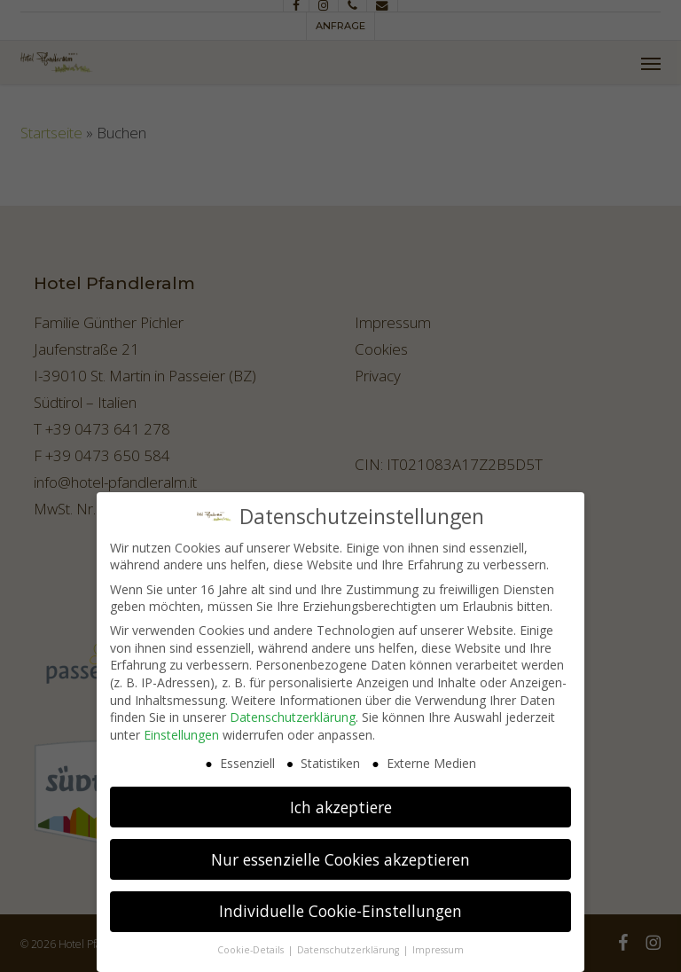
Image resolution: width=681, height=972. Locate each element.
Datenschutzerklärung (293, 710)
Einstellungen (181, 728)
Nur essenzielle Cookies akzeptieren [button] (340, 852)
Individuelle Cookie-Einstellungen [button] (340, 904)
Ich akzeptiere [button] (341, 800)
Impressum (438, 943)
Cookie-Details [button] (251, 943)
